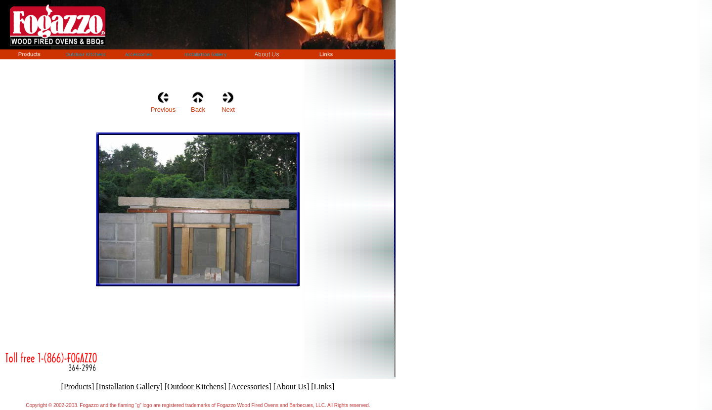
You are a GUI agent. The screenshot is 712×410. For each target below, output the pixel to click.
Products (77, 386)
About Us (291, 386)
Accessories (249, 386)
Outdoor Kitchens (195, 386)
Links (323, 386)
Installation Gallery (129, 386)
